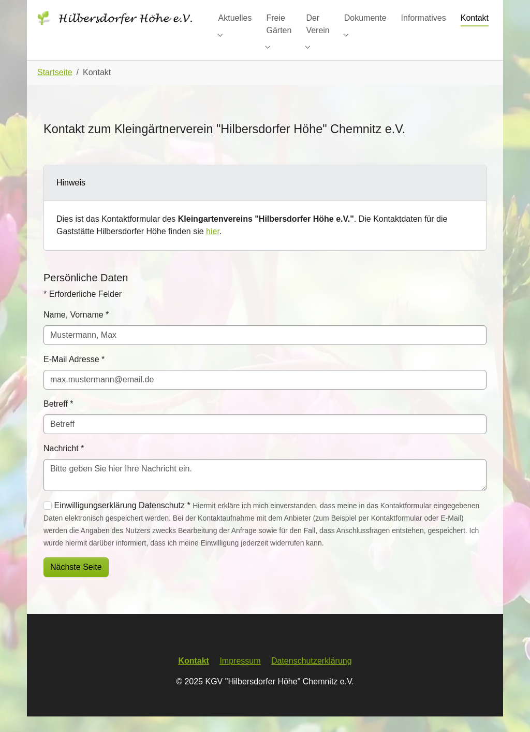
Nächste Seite (76, 582)
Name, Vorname (76, 330)
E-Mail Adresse (74, 374)
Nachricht (63, 464)
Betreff (58, 419)
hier (212, 246)
